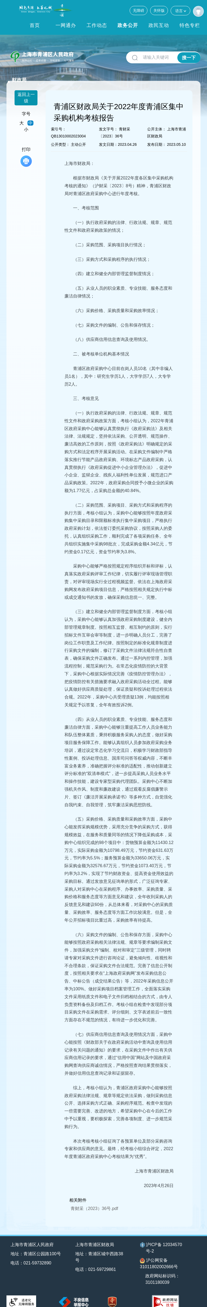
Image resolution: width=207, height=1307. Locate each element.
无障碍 (138, 10)
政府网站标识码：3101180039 (163, 1272)
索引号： (58, 122)
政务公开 (128, 25)
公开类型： (60, 137)
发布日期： (156, 137)
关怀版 (159, 10)
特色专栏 (190, 25)
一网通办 (66, 25)
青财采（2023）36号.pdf (94, 1201)
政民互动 (159, 25)
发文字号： (108, 122)
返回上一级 (26, 90)
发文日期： (108, 137)
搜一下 (189, 57)
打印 (26, 150)
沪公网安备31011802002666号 (159, 1256)
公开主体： (156, 122)
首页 (35, 25)
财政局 (86, 54)
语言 (180, 10)
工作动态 (97, 25)
